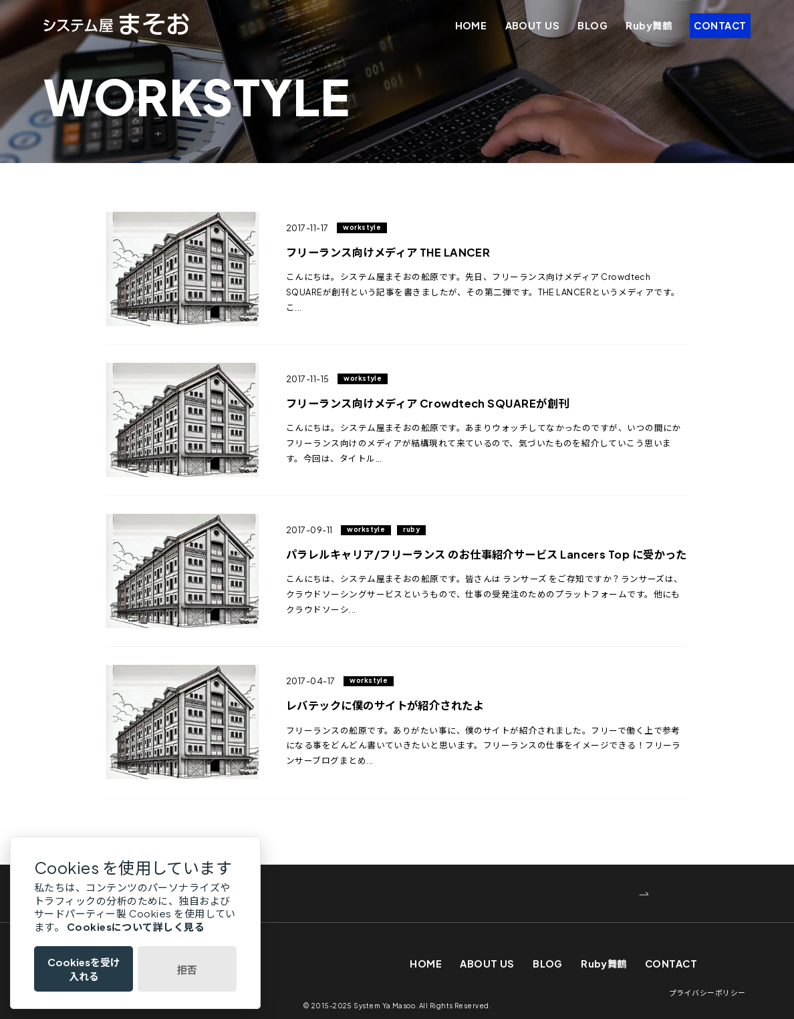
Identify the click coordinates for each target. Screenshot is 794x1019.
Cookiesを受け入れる (83, 969)
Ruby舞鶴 (649, 25)
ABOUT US (532, 25)
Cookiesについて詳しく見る (136, 926)
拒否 (187, 969)
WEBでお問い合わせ (191, 890)
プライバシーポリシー (707, 990)
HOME (471, 25)
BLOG (592, 25)
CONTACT (720, 25)
